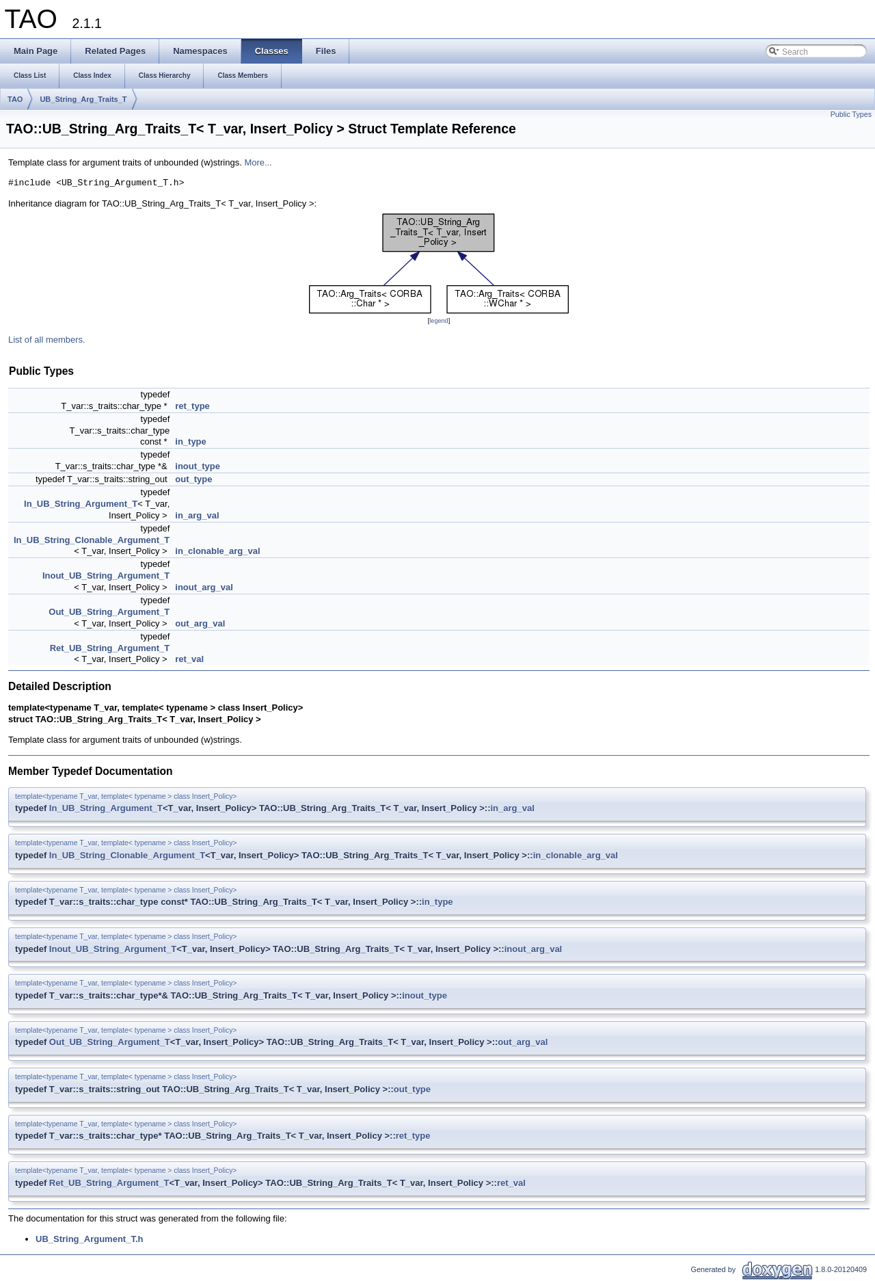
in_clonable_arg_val (217, 551)
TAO (15, 99)
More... (257, 162)
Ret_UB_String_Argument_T (110, 648)
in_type (190, 441)
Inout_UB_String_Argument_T (106, 575)
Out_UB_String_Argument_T (109, 612)
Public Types (851, 114)
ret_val (189, 659)
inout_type (197, 466)
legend (438, 320)
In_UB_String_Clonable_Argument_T (92, 540)
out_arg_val (200, 623)
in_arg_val (197, 515)
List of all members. (46, 339)
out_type (193, 479)
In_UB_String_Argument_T (80, 504)
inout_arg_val (204, 587)
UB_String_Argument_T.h (89, 1239)
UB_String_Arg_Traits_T (83, 99)
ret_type (192, 406)
